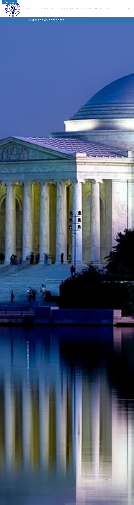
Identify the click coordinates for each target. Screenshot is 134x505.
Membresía (85, 8)
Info (106, 8)
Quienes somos (32, 8)
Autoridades (46, 8)
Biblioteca (98, 8)
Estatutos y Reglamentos (66, 8)
